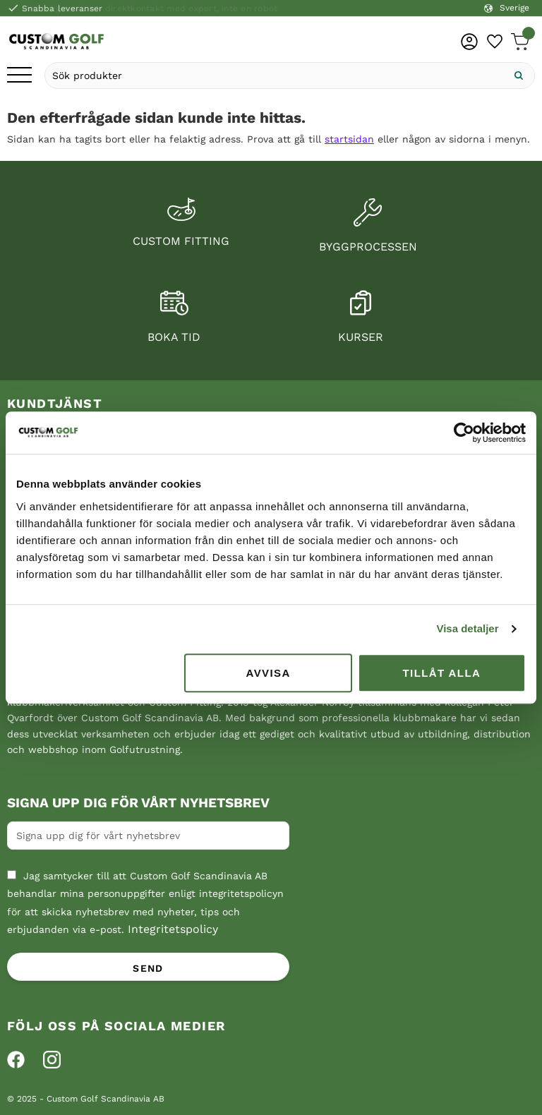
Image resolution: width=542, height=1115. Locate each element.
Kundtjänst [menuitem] (54, 403)
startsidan (349, 139)
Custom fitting (181, 241)
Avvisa (268, 673)
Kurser (360, 337)
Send (148, 968)
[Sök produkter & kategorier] (274, 75)
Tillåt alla (442, 673)
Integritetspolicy (173, 929)
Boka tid (173, 337)
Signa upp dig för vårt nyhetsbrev (138, 803)
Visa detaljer (467, 628)
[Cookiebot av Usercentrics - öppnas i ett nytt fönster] (464, 432)
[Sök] (518, 75)
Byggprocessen (368, 246)
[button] (19, 76)
